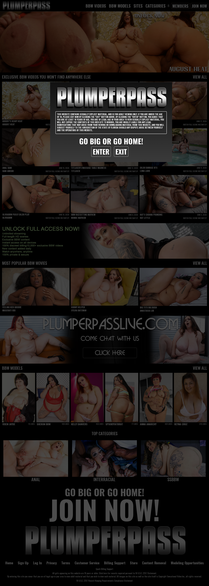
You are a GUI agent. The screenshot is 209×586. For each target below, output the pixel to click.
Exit (121, 151)
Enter (101, 151)
